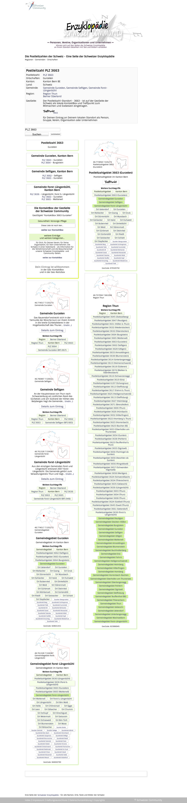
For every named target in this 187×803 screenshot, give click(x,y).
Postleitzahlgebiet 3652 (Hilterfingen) (110, 415)
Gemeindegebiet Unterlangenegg (110, 614)
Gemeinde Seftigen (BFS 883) (59, 422)
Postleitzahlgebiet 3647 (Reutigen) (110, 320)
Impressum (38, 800)
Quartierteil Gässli (60, 752)
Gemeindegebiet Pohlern (110, 585)
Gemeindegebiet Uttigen (110, 536)
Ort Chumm (67, 709)
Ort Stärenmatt (59, 585)
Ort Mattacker (39, 571)
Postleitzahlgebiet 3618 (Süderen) (111, 366)
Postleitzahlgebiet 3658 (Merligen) (110, 473)
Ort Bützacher (45, 727)
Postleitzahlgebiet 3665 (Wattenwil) (52, 691)
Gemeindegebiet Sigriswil (111, 589)
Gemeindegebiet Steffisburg (110, 593)
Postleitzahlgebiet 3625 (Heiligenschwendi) (110, 394)
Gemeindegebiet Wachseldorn (110, 617)
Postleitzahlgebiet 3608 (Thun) (110, 498)
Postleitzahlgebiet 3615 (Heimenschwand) (111, 363)
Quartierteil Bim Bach (42, 733)
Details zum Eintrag (52, 330)
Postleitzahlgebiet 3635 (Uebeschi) (110, 484)
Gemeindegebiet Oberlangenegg (110, 582)
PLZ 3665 (46, 199)
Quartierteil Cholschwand (43, 746)
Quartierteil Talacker (44, 613)
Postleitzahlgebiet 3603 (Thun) (110, 491)
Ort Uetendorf (44, 567)
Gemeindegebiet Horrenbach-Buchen (110, 575)
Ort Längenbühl (43, 702)
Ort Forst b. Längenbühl (61, 698)
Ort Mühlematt (43, 592)
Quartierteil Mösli (61, 613)
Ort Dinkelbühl (61, 581)
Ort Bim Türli (61, 720)
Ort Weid (43, 585)
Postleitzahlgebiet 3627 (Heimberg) (111, 401)
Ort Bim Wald (62, 702)
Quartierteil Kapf (60, 616)
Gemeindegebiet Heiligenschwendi (110, 561)
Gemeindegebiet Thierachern (110, 600)
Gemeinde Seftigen (76, 87)
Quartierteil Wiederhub (61, 619)
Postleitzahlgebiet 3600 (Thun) (110, 408)
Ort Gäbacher (50, 709)
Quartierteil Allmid (67, 730)
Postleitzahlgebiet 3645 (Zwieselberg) (110, 316)
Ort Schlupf (43, 713)
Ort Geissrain (61, 716)
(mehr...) (68, 325)
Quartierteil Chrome (60, 744)
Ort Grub (68, 571)
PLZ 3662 (47, 175)
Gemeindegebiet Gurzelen (52, 563)
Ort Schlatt (68, 595)
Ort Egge (68, 706)
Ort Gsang (54, 571)
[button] (36, 134)
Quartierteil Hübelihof (61, 757)
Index (27, 800)
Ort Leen (36, 709)
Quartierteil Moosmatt (44, 755)
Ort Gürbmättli (61, 592)
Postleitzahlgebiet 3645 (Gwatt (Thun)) (111, 505)
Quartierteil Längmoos (44, 735)
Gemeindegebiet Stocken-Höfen (111, 522)
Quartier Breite (61, 727)
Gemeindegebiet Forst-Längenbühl (52, 695)
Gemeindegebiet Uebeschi (110, 607)
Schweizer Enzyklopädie (48, 795)
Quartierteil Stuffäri (45, 616)
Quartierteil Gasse (42, 610)
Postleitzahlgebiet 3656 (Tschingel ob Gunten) (110, 453)
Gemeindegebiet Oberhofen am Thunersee (110, 578)
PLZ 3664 (46, 162)
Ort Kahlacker (37, 578)
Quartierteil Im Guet (61, 749)
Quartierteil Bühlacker (59, 608)
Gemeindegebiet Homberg (110, 571)
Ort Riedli (36, 595)
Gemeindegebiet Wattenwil (110, 539)
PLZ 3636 (34, 194)
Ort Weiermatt (43, 716)
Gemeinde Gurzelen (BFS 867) (52, 350)
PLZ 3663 (48, 75)
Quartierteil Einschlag (43, 619)
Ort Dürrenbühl (43, 574)
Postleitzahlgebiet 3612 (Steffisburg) (110, 386)
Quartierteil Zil (42, 608)
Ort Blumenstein (45, 723)
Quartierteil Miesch (43, 757)
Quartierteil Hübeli (43, 744)
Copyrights (99, 800)
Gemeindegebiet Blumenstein (111, 546)
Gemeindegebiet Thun (110, 603)
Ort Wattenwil (39, 698)
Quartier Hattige (52, 730)
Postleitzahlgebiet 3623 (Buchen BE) (111, 425)
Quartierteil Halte (61, 755)
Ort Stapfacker (42, 599)
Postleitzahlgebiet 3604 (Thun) (110, 494)
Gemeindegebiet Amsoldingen (110, 543)
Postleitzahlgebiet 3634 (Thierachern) (111, 480)
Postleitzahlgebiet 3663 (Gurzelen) (52, 556)
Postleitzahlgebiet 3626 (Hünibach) (110, 411)
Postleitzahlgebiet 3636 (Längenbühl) (52, 678)
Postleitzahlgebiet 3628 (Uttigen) (110, 349)
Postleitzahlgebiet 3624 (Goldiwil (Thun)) (111, 501)
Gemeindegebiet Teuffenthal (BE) (110, 596)
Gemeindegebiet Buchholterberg (110, 550)
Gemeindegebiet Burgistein (110, 525)
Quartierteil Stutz (61, 741)
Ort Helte (36, 706)
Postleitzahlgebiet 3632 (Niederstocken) (111, 327)
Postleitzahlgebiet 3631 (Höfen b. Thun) (110, 324)
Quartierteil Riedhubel (44, 749)
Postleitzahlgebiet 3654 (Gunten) (110, 435)
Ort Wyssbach (61, 574)
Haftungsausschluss (56, 800)
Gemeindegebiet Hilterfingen (110, 568)
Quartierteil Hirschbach (61, 733)
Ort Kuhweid (67, 578)
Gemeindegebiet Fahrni (111, 557)
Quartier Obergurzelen (61, 599)
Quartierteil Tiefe (43, 605)
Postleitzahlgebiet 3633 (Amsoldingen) (110, 352)
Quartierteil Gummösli (60, 605)
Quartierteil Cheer (44, 752)
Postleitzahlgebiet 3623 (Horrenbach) (110, 422)
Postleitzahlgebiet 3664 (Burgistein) (52, 560)
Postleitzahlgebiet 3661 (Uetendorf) (111, 509)
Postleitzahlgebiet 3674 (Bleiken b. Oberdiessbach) (110, 371)
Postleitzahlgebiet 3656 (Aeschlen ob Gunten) (110, 459)
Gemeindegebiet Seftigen (111, 202)
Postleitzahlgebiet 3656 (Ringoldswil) (110, 463)
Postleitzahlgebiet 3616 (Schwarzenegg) (111, 376)
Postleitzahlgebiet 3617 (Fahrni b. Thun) (111, 390)
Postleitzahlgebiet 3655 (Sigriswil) (111, 448)
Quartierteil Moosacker (60, 610)
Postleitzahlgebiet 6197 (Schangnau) (110, 383)
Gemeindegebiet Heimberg (110, 564)
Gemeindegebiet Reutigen (110, 518)
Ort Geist (53, 578)
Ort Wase (62, 723)
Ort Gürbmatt (44, 588)
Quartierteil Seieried (44, 741)
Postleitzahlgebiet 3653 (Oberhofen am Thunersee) (110, 430)
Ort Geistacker (51, 595)
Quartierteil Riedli (62, 738)
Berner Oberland (52, 96)
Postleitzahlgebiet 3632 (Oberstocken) (111, 331)
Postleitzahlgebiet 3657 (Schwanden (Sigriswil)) (110, 468)
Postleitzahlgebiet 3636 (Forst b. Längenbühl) (52, 683)
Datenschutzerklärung (80, 800)
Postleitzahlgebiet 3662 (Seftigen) (52, 553)
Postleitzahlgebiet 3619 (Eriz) (111, 379)
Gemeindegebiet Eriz (110, 553)
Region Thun (50, 93)
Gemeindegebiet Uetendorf (110, 610)
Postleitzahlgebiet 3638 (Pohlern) (110, 438)
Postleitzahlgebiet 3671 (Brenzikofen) (110, 404)
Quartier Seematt (36, 730)
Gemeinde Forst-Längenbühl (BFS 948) (52, 498)
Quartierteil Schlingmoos (60, 602)
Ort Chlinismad (52, 706)
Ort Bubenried (43, 581)
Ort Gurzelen (61, 567)
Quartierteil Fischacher (62, 746)
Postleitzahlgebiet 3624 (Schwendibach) (111, 477)
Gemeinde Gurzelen (54, 87)
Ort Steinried (61, 588)
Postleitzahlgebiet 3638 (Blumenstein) (110, 356)
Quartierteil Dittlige (62, 735)
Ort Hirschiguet (60, 713)
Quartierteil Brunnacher (44, 738)
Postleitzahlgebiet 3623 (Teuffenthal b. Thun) (110, 443)
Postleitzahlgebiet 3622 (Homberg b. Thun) (110, 418)
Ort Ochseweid (44, 720)
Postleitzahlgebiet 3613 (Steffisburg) (110, 397)
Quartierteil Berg (42, 602)
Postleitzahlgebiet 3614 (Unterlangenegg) (111, 359)
